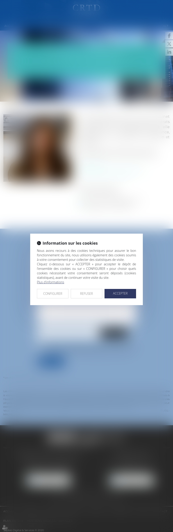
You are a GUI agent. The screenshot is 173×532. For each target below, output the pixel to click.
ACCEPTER (120, 293)
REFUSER (86, 293)
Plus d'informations (50, 282)
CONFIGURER (52, 293)
